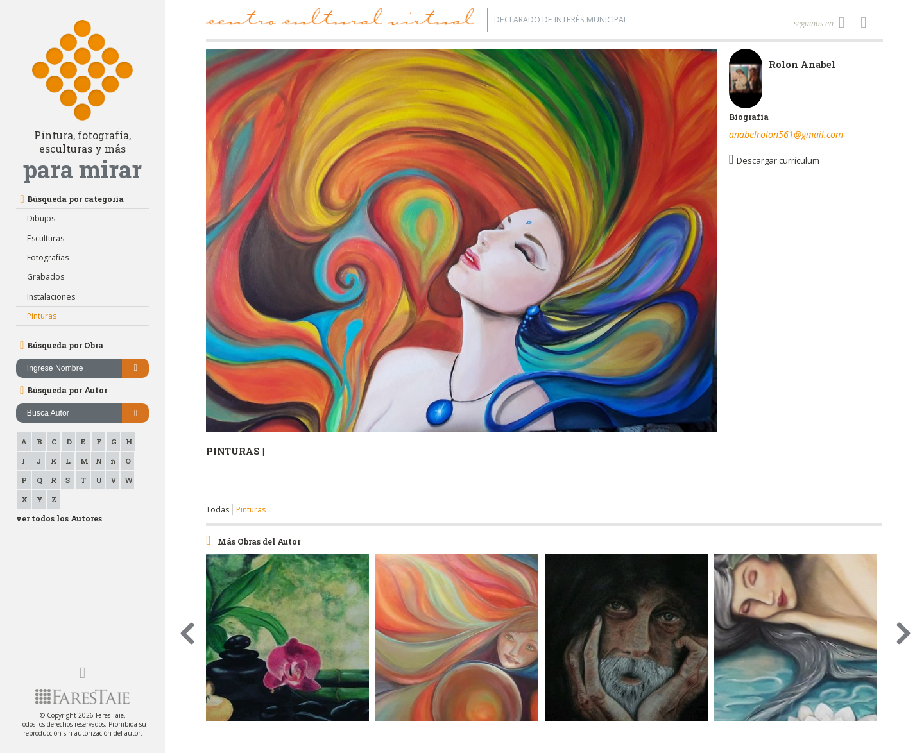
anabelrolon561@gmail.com (786, 134)
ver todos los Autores (59, 518)
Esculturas (45, 238)
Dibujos (41, 218)
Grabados (45, 276)
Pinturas (41, 315)
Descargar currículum (774, 159)
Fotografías (48, 257)
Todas (217, 509)
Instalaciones (51, 296)
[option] (461, 276)
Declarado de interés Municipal (561, 19)
